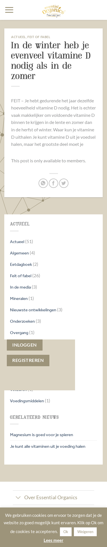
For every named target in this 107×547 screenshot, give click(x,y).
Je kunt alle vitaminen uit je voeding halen (47, 446)
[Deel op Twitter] (63, 183)
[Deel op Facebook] (53, 183)
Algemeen (19, 253)
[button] (9, 9)
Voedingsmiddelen (27, 400)
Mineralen (19, 298)
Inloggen (24, 344)
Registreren (28, 360)
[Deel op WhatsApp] (43, 183)
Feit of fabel (20, 275)
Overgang (19, 332)
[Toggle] (18, 498)
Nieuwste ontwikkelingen (33, 309)
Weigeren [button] (85, 531)
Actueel (17, 241)
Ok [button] (65, 531)
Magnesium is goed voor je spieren (41, 434)
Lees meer (53, 540)
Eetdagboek (21, 264)
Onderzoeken (22, 321)
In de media (20, 287)
